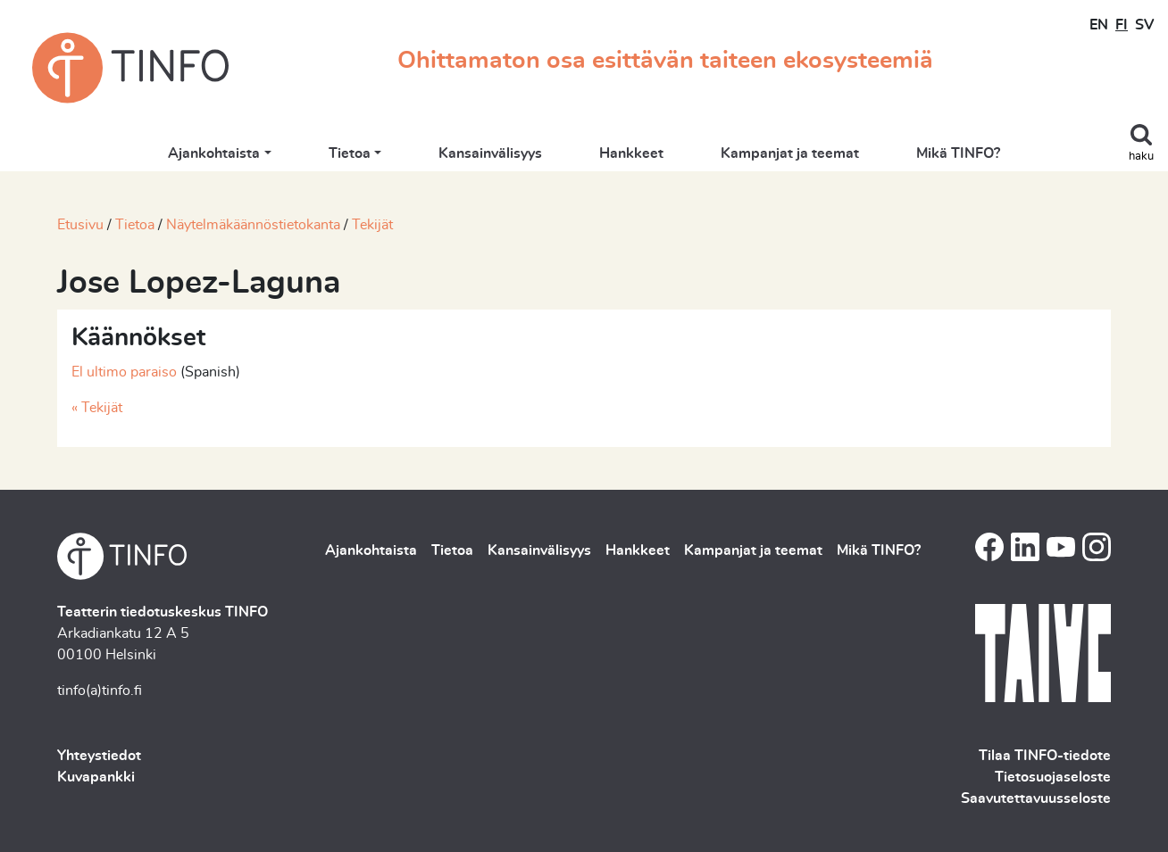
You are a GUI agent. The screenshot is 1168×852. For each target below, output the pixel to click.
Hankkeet (631, 153)
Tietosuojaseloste (1053, 777)
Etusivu (80, 225)
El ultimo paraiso (124, 372)
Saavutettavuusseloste (1036, 798)
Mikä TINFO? (958, 153)
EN (1098, 25)
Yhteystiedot (99, 756)
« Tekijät (96, 408)
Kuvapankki (96, 777)
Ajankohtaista (214, 153)
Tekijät (372, 225)
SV (1144, 25)
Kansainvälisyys (490, 153)
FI (1121, 25)
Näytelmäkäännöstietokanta (253, 225)
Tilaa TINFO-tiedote (1045, 756)
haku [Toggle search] (1141, 156)
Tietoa (350, 153)
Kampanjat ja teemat (790, 153)
